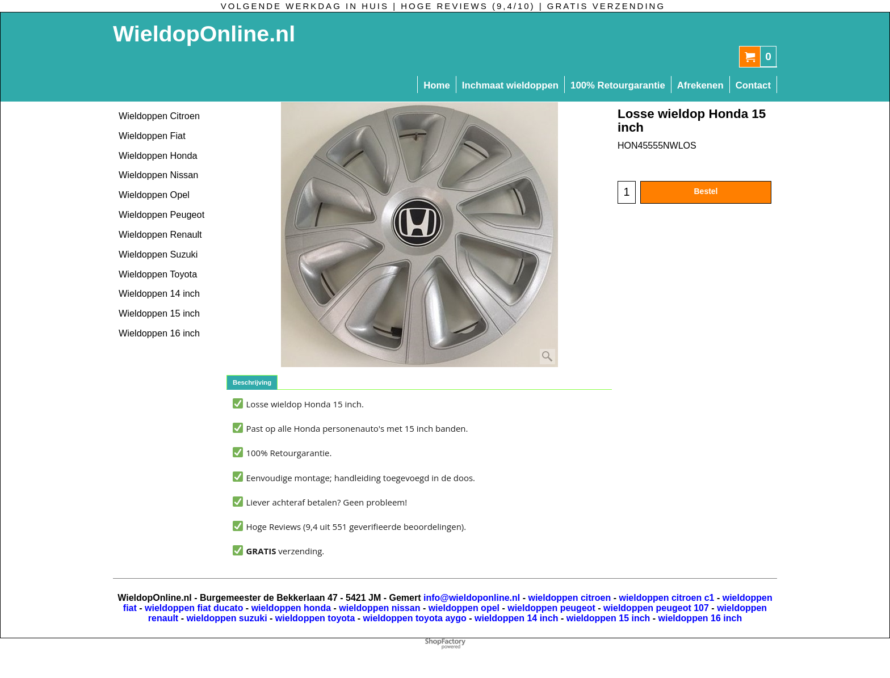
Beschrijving (252, 382)
